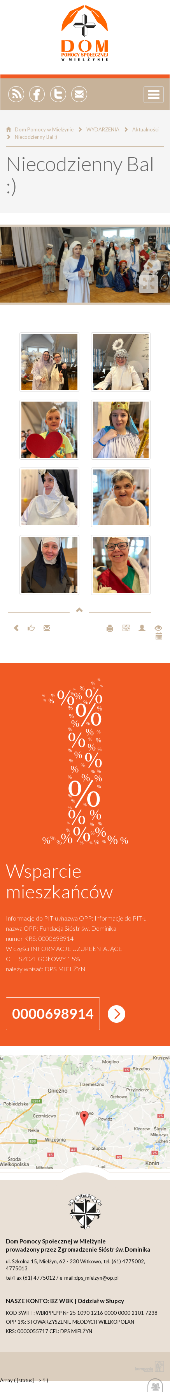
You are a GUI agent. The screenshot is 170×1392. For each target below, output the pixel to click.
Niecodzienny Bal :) (36, 137)
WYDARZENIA (102, 129)
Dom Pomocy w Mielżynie (44, 129)
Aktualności (145, 129)
